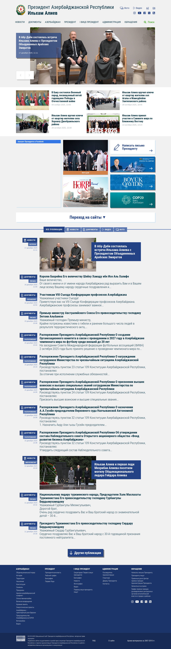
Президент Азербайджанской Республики (71, 7)
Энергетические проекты (25, 607)
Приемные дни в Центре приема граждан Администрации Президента (141, 580)
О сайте (111, 641)
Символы (19, 587)
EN (154, 8)
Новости (77, 581)
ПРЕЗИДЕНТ (70, 22)
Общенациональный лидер (25, 573)
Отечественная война (23, 598)
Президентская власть (53, 573)
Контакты (106, 584)
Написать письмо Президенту (133, 147)
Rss (154, 13)
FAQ (94, 641)
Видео (139, 8)
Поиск (151, 22)
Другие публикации (87, 553)
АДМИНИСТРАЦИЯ (111, 22)
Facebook (144, 13)
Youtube (139, 13)
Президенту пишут (137, 575)
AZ (147, 8)
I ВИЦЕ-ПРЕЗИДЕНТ (89, 22)
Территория (20, 578)
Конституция (20, 584)
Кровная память (22, 604)
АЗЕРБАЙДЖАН (52, 22)
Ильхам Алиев (42, 13)
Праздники (20, 590)
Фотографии (78, 584)
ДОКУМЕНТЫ (34, 22)
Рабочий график (50, 575)
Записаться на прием (139, 586)
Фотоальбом (20, 621)
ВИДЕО (108, 229)
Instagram (134, 13)
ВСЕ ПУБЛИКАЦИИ (54, 229)
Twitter (149, 13)
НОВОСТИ (20, 22)
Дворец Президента (110, 581)
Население (20, 581)
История (19, 575)
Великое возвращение (24, 601)
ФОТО (122, 229)
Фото (126, 8)
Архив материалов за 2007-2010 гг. (141, 641)
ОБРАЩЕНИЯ (130, 22)
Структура (106, 578)
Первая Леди (49, 581)
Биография (49, 578)
